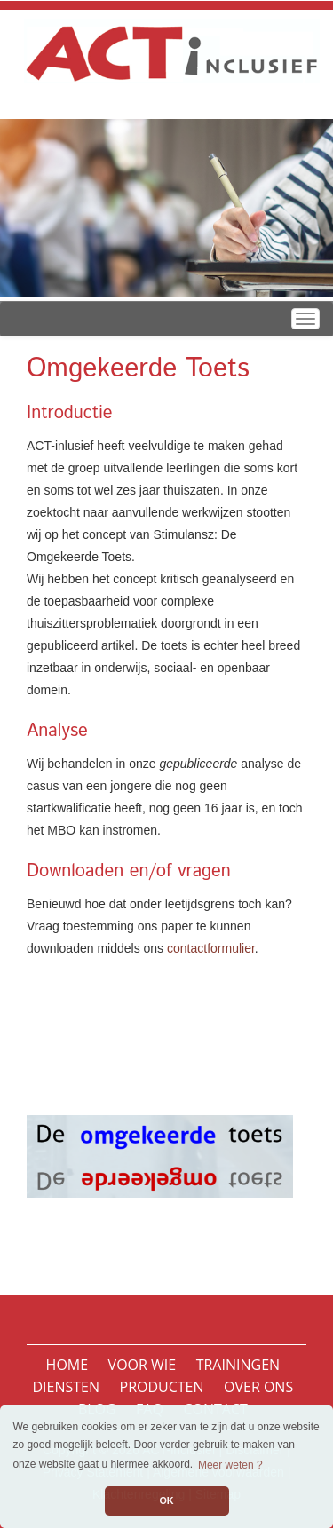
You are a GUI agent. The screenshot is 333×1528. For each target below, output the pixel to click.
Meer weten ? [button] (230, 1465)
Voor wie (142, 1364)
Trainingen (238, 1364)
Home (67, 1364)
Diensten (65, 1387)
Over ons (258, 1387)
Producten (162, 1387)
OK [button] (166, 1500)
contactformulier (211, 948)
